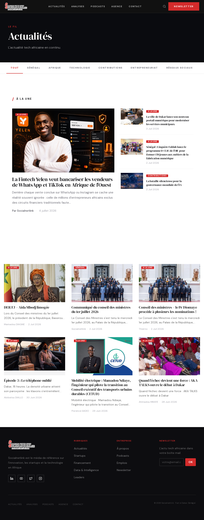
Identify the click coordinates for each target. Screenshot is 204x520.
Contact (135, 6)
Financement (82, 463)
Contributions (110, 67)
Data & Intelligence (86, 470)
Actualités (56, 6)
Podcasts (98, 6)
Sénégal (33, 67)
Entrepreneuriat (144, 67)
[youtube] (21, 478)
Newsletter (184, 6)
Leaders (79, 477)
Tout (15, 67)
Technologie (79, 67)
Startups (79, 455)
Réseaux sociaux (179, 67)
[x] (30, 478)
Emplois (122, 463)
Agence (116, 6)
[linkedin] (11, 478)
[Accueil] (16, 6)
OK (190, 462)
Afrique (55, 67)
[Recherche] (164, 6)
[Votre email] (171, 462)
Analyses (77, 6)
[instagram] (40, 478)
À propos (123, 448)
